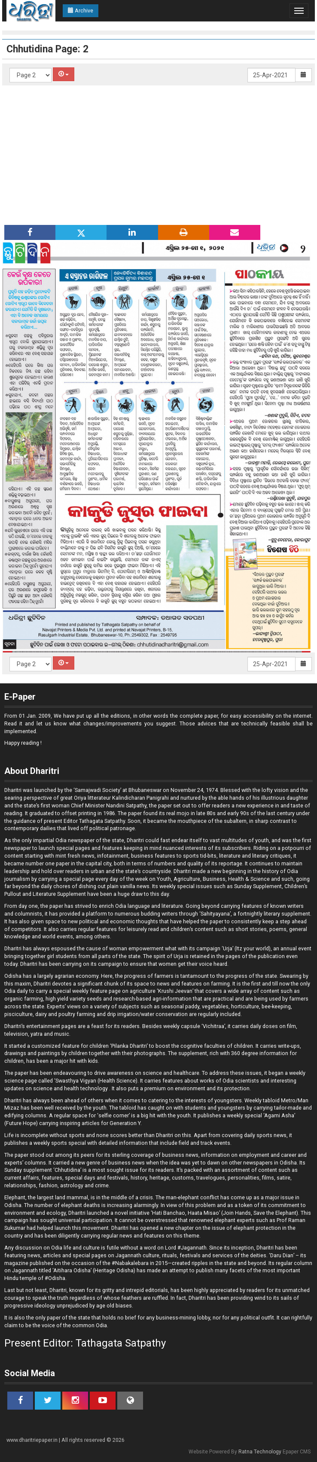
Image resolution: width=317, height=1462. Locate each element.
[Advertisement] (158, 150)
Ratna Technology (259, 1452)
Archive (80, 10)
